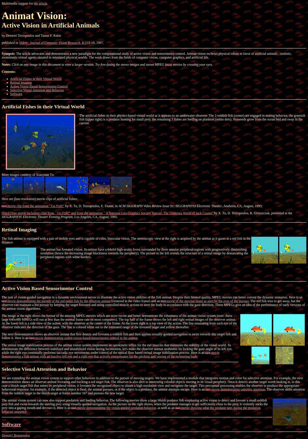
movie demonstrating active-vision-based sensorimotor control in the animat (83, 338)
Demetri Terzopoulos (16, 435)
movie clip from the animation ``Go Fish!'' (33, 206)
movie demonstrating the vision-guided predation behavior (113, 408)
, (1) (53, 42)
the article (40, 3)
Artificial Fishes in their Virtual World (36, 79)
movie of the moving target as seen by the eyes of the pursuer (205, 301)
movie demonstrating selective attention (235, 389)
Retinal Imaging (21, 82)
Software (16, 94)
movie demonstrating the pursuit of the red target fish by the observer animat (56, 301)
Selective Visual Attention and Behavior (37, 90)
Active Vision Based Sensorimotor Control (39, 86)
